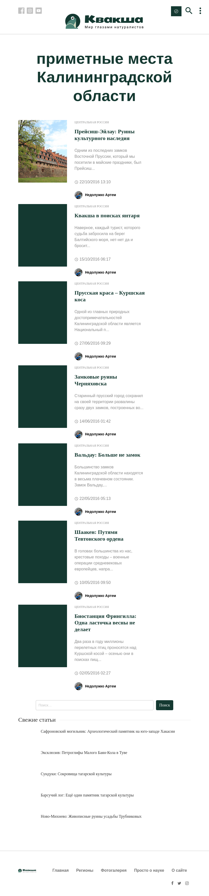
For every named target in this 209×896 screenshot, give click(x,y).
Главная (60, 870)
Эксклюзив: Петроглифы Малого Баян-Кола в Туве (84, 752)
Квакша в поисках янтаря (107, 215)
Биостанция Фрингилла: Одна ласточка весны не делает (105, 622)
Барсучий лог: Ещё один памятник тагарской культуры (87, 795)
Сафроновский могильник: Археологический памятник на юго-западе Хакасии (108, 731)
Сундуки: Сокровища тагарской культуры (76, 774)
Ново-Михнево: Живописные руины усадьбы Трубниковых (91, 816)
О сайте (179, 870)
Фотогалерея (114, 870)
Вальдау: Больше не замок (107, 455)
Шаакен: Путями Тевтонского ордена (99, 535)
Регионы (85, 870)
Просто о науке (149, 870)
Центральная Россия (91, 122)
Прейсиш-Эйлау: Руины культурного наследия (104, 134)
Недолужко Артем (100, 195)
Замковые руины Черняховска (95, 380)
